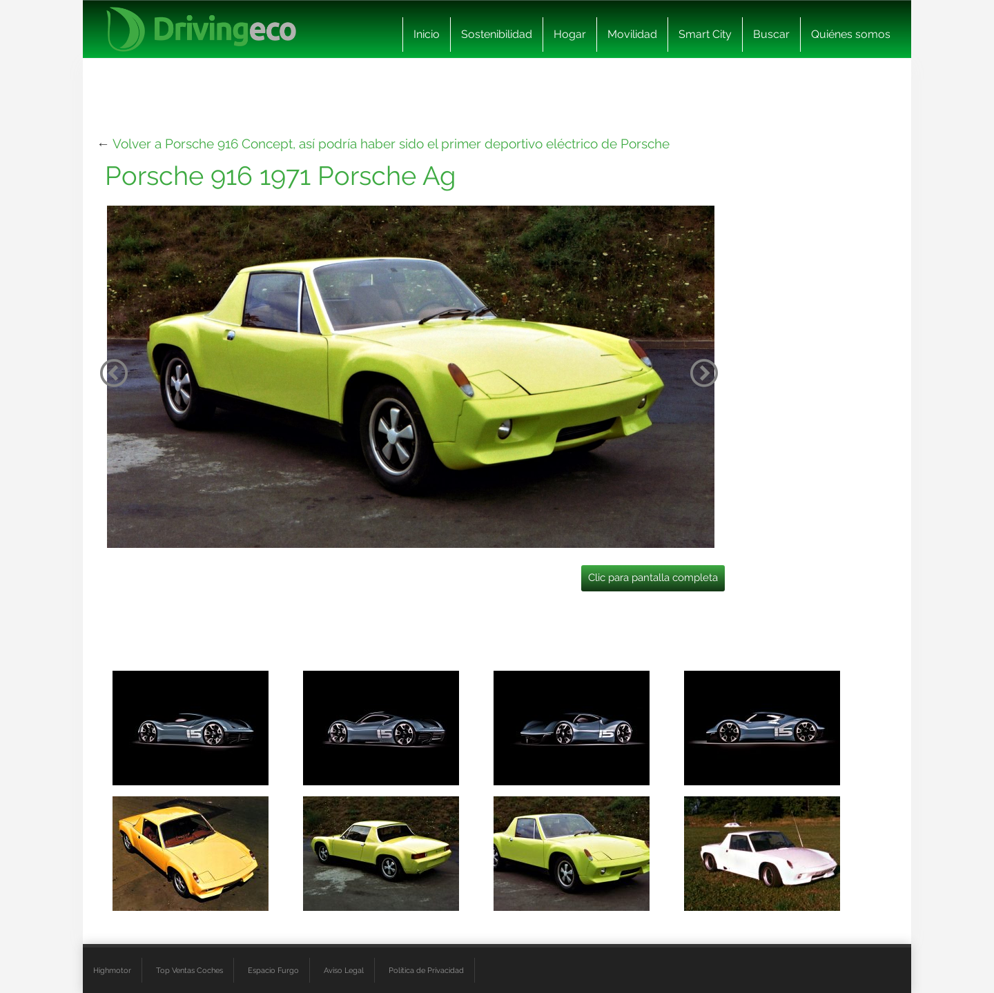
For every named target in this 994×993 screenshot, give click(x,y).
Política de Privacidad (426, 970)
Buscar (771, 34)
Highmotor (112, 970)
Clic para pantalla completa (653, 577)
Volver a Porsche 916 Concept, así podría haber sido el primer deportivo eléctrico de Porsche (391, 143)
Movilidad (632, 34)
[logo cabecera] (201, 29)
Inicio (426, 34)
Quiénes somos (850, 34)
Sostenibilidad (496, 34)
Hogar (570, 34)
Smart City (705, 34)
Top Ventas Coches (189, 970)
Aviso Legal (344, 970)
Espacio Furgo (273, 970)
